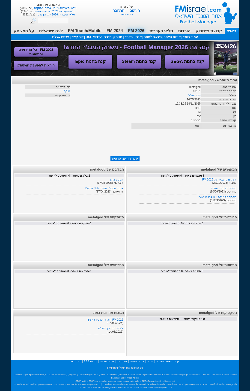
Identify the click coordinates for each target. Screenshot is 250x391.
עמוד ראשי (203, 11)
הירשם (134, 10)
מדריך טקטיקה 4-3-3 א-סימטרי (217, 197)
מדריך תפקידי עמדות (223, 188)
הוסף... (66, 91)
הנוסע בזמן (116, 179)
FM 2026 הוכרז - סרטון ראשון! (105, 319)
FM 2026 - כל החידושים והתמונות (36, 52)
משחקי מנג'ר (113, 37)
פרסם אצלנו (60, 37)
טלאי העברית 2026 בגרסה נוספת (55, 11)
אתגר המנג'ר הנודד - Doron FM (104, 188)
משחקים (76, 361)
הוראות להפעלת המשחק (36, 65)
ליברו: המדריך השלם (110, 328)
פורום (149, 361)
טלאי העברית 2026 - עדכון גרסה (55, 14)
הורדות (184, 31)
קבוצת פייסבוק (209, 31)
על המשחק (24, 31)
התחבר (119, 10)
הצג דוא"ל (194, 95)
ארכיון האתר (133, 37)
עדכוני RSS (94, 37)
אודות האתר (172, 37)
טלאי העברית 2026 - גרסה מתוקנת (55, 8)
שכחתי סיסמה (126, 14)
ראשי (231, 31)
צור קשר (77, 37)
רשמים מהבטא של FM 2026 (219, 179)
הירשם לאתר (153, 37)
